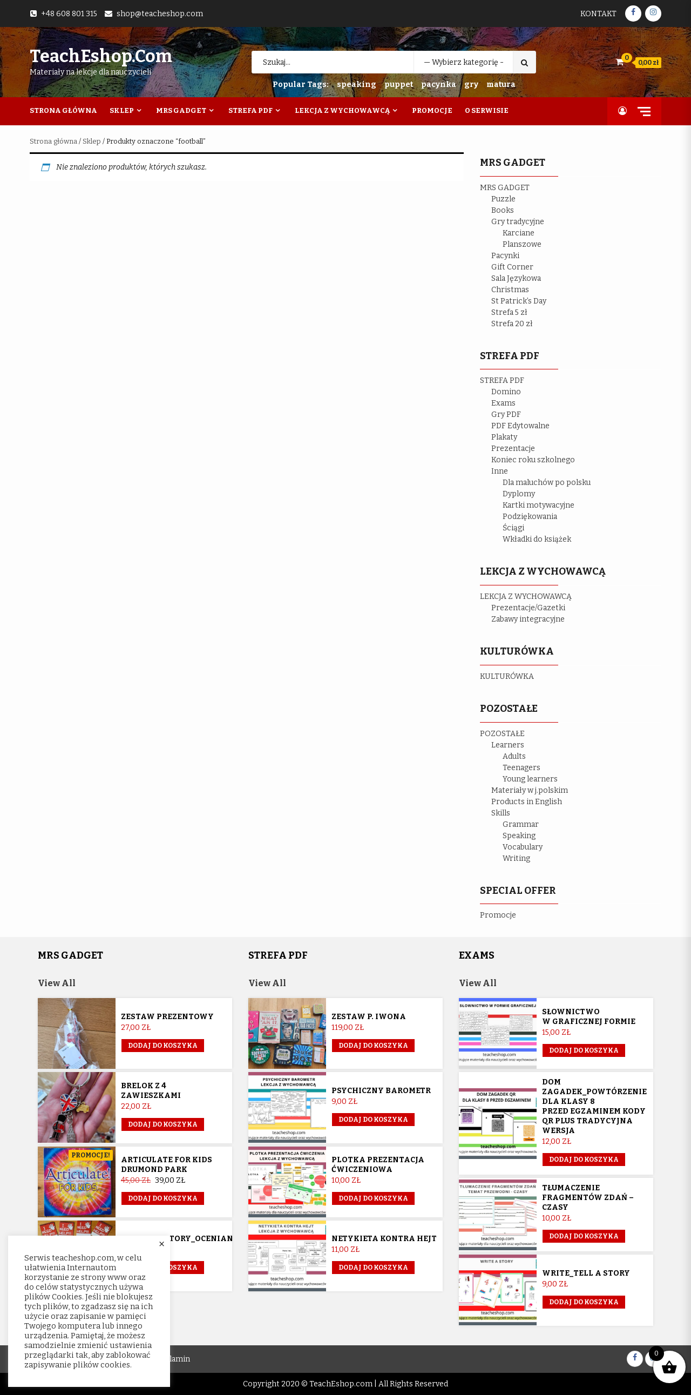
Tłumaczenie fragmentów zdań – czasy (588, 1197)
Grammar (521, 824)
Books (502, 210)
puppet (398, 84)
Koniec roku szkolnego (533, 459)
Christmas (510, 289)
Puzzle (503, 199)
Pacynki (505, 255)
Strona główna (53, 141)
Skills (500, 813)
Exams (503, 403)
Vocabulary (523, 847)
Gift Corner (512, 267)
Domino (506, 391)
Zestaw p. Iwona (368, 1016)
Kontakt (598, 13)
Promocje (432, 110)
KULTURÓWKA (507, 676)
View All (57, 983)
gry (471, 84)
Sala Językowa (516, 278)
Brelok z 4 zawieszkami (151, 1090)
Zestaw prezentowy (167, 1016)
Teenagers (521, 767)
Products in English (526, 801)
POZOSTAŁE (502, 733)
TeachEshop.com (101, 56)
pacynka (438, 84)
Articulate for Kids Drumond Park (166, 1164)
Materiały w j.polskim (529, 790)
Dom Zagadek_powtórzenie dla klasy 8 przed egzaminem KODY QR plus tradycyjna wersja (594, 1106)
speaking (356, 84)
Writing (516, 858)
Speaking (519, 835)
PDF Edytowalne (520, 425)
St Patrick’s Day (518, 301)
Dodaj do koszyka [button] (163, 1045)
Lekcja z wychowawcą (342, 110)
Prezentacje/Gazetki (528, 607)
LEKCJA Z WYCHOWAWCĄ (526, 596)
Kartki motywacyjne (538, 505)
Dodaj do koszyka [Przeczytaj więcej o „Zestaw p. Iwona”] (373, 1045)
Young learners (530, 779)
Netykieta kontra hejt (384, 1238)
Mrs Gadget (181, 110)
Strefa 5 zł (509, 312)
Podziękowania (530, 516)
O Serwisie (487, 110)
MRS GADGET (505, 187)
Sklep (122, 110)
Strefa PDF (250, 110)
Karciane (518, 233)
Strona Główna (63, 110)
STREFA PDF (502, 380)
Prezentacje (513, 448)
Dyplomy (519, 493)
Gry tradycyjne (517, 221)
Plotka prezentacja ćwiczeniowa (377, 1164)
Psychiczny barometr (381, 1090)
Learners (507, 745)
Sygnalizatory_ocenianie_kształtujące (213, 1238)
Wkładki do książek (537, 539)
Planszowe (522, 244)
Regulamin (171, 1359)
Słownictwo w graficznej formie (588, 1016)
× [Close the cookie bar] (162, 1244)
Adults (514, 756)
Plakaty (504, 437)
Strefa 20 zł (512, 323)
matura (501, 84)
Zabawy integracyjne (528, 619)
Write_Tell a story (586, 1273)
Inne (499, 471)
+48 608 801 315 (69, 13)
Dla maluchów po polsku (547, 482)
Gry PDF (506, 414)
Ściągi (513, 528)
